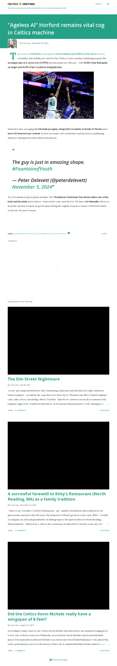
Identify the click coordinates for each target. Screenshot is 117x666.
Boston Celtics (31, 234)
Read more (104, 410)
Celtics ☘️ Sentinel (21, 4)
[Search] (98, 4)
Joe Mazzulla (44, 234)
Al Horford (19, 234)
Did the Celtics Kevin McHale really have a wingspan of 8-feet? (49, 616)
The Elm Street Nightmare (34, 379)
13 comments (20, 530)
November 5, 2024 (32, 186)
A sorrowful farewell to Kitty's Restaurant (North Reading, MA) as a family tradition (57, 496)
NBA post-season (58, 234)
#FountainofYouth (32, 168)
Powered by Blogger (58, 660)
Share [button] (104, 234)
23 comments (20, 410)
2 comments (20, 651)
